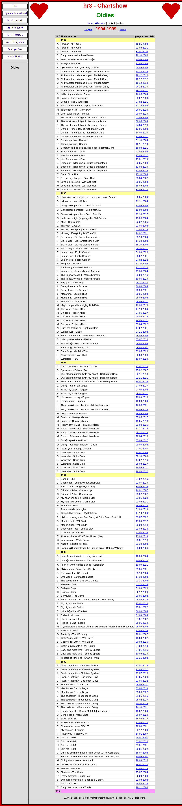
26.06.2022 (142, 505)
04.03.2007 (142, 347)
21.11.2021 (142, 377)
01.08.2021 (142, 47)
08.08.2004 (142, 297)
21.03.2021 (142, 501)
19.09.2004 (142, 209)
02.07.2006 (142, 222)
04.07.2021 (142, 393)
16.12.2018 (142, 83)
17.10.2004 (142, 174)
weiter (123, 29)
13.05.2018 (142, 421)
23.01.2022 (142, 607)
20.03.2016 (142, 397)
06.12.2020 (142, 86)
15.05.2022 (142, 409)
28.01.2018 (142, 540)
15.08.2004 (142, 185)
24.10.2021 (142, 707)
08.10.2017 (142, 248)
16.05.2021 (142, 405)
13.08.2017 (142, 669)
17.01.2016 (142, 603)
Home (90, 23)
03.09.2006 (142, 548)
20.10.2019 (142, 703)
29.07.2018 (142, 673)
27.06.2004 (142, 389)
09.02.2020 (142, 98)
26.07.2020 (142, 714)
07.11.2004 (142, 331)
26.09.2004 (142, 413)
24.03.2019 (142, 646)
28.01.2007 (142, 634)
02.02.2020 (142, 741)
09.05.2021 (142, 569)
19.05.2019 (142, 278)
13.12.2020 (142, 267)
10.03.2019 (142, 653)
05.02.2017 (142, 699)
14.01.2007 (142, 490)
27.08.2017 (142, 155)
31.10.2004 (142, 140)
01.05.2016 (142, 696)
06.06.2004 (142, 286)
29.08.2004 (142, 271)
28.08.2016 (142, 760)
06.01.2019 (142, 622)
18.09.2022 (142, 471)
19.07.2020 (142, 358)
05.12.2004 (142, 730)
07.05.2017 (142, 312)
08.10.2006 (142, 456)
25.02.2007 (142, 370)
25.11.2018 (142, 374)
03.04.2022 (142, 324)
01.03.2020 (142, 252)
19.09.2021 (142, 467)
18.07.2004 (142, 711)
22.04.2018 (142, 436)
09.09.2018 (142, 525)
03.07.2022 (142, 517)
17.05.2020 (142, 677)
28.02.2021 (142, 256)
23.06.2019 (142, 536)
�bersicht (100, 23)
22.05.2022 (142, 680)
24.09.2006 (142, 335)
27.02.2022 (142, 259)
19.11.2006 (142, 787)
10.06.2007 (142, 756)
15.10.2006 (142, 244)
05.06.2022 (142, 692)
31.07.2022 (142, 51)
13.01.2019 (142, 159)
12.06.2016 (142, 305)
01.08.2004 (142, 615)
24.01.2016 (142, 650)
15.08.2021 (142, 147)
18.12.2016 (142, 75)
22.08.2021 (142, 726)
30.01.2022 (142, 749)
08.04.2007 (142, 178)
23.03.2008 (142, 63)
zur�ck (88, 29)
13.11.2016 (142, 428)
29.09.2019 (142, 113)
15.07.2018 (142, 381)
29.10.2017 (142, 214)
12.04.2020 (142, 166)
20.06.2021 (142, 290)
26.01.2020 (142, 109)
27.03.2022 (142, 532)
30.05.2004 (142, 182)
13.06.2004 (142, 129)
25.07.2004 (142, 452)
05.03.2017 (142, 440)
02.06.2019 (142, 688)
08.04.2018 (142, 599)
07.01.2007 (142, 448)
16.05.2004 (142, 44)
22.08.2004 (142, 151)
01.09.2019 (142, 509)
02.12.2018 (142, 584)
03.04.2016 (142, 275)
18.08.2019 (142, 718)
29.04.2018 (142, 316)
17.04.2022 (142, 170)
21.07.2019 (142, 482)
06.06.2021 (142, 301)
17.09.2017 (142, 521)
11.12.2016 (142, 71)
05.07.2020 (142, 339)
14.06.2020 (142, 132)
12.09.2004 (142, 205)
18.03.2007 (142, 638)
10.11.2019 (142, 144)
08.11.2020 (142, 282)
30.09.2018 (142, 486)
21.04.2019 (142, 768)
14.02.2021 (142, 233)
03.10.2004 (142, 237)
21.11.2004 (142, 201)
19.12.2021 (142, 90)
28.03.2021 (142, 320)
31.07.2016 (142, 665)
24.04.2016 (142, 125)
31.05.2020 (142, 189)
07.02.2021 (142, 101)
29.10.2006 (142, 55)
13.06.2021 (142, 136)
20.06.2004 (142, 59)
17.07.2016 (142, 366)
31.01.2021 (142, 745)
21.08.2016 (142, 528)
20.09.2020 (142, 560)
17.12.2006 (142, 105)
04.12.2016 (142, 432)
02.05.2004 (142, 117)
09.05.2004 (142, 121)
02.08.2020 (142, 355)
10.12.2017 (142, 79)
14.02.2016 (142, 460)
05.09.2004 (142, 67)
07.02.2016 (142, 229)
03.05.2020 (142, 351)
